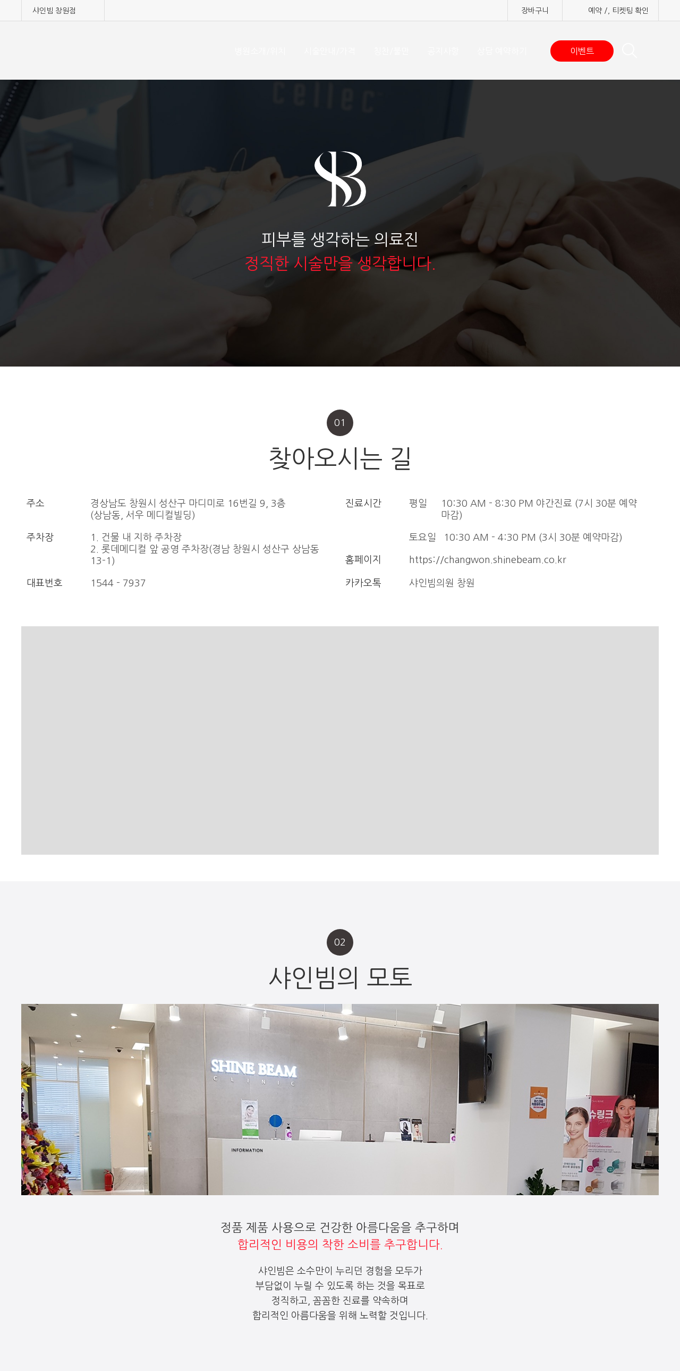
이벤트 (582, 51)
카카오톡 (363, 583)
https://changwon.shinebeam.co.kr (487, 560)
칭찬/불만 (391, 51)
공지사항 (443, 51)
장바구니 (535, 10)
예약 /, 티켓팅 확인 (618, 10)
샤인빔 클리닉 (77, 51)
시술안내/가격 (329, 51)
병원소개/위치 (260, 51)
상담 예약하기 (502, 51)
